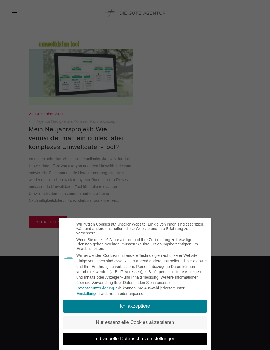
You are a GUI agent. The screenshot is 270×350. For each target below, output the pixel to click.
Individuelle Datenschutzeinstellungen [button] (135, 338)
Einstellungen (88, 293)
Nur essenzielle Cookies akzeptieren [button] (135, 322)
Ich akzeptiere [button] (135, 306)
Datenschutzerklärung (95, 288)
